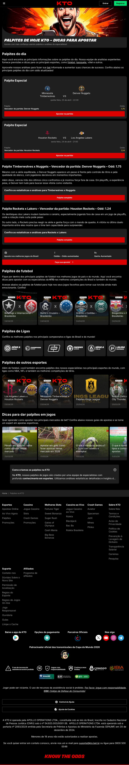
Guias (5, 619)
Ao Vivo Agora (10, 513)
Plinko (90, 527)
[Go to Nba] (54, 348)
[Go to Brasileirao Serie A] (12, 348)
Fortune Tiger (52, 509)
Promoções (8, 522)
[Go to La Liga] (117, 348)
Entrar (105, 3)
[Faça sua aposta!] (64, 262)
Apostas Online (10, 509)
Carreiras (113, 554)
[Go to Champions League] (33, 348)
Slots (26, 513)
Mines (90, 522)
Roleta (69, 516)
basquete (81, 62)
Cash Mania (51, 530)
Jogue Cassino (31, 509)
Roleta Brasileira (74, 530)
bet (49, 67)
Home (4, 493)
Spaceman (93, 513)
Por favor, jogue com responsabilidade (105, 687)
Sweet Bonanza (53, 513)
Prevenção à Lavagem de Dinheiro (115, 539)
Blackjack (71, 521)
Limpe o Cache (10, 624)
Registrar (120, 3)
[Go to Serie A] (96, 348)
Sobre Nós (114, 509)
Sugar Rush (51, 518)
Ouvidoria (7, 615)
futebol (71, 62)
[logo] (64, 3)
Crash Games (31, 518)
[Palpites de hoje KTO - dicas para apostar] (64, 28)
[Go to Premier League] (75, 348)
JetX (90, 518)
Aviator (91, 509)
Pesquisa (113, 558)
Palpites (6, 518)
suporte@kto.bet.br (89, 743)
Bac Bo (70, 525)
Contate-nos (9, 573)
